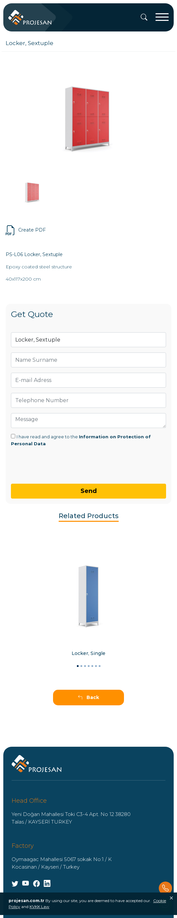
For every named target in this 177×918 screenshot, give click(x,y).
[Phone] (165, 888)
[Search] (144, 18)
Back (88, 697)
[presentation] (41, 460)
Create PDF (26, 230)
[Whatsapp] (165, 904)
